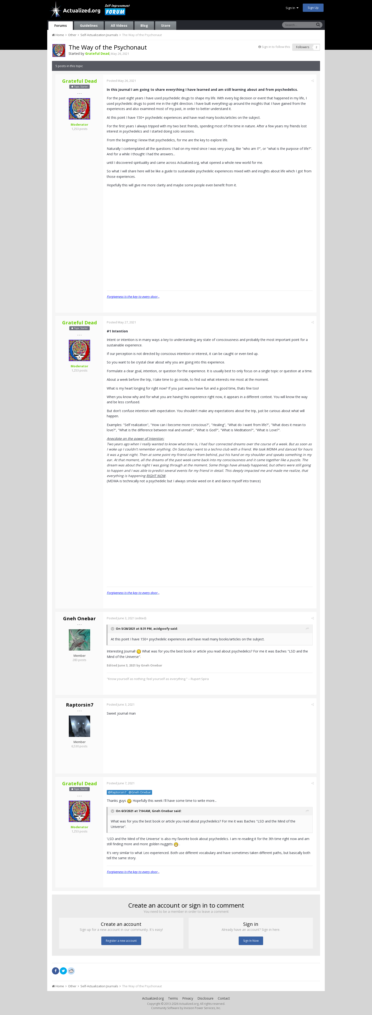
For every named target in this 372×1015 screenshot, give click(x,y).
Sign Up (313, 7)
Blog (144, 25)
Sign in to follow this (276, 47)
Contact (224, 998)
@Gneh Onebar (140, 792)
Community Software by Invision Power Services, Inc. (186, 1008)
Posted (121, 80)
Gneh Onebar (79, 618)
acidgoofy (161, 629)
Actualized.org (153, 998)
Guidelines (89, 25)
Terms (173, 998)
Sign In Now (251, 941)
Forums (60, 25)
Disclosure (205, 998)
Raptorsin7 (79, 705)
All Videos (119, 25)
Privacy (187, 998)
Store (165, 25)
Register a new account (121, 941)
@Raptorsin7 (117, 792)
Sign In (292, 8)
